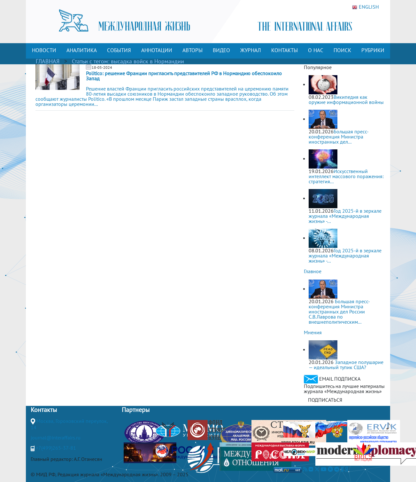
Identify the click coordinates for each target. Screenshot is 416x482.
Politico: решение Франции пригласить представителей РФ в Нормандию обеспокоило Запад (184, 76)
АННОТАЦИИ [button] (156, 50)
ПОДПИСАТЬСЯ (325, 400)
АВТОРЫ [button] (192, 50)
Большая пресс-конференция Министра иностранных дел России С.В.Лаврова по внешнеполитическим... (339, 311)
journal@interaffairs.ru (56, 437)
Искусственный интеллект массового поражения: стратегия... (346, 176)
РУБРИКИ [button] (372, 50)
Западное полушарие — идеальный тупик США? (346, 364)
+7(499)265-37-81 (56, 448)
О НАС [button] (315, 50)
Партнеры (136, 410)
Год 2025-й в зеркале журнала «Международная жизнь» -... (345, 216)
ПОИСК (342, 50)
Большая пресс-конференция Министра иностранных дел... (339, 136)
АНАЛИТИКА (81, 50)
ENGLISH (365, 7)
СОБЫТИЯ (119, 50)
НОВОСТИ (44, 50)
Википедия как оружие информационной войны (346, 99)
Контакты (44, 410)
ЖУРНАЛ (250, 50)
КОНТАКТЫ (284, 50)
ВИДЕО (221, 50)
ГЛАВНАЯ (47, 61)
